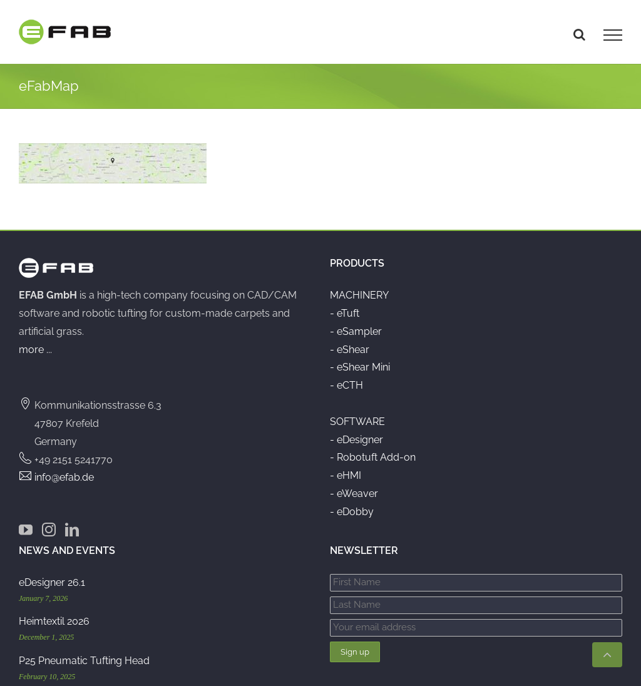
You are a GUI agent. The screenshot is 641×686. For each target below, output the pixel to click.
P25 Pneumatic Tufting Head (84, 652)
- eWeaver (354, 485)
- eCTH (346, 376)
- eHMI (345, 467)
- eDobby (352, 503)
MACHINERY (359, 286)
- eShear (349, 340)
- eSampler (356, 323)
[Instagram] (49, 521)
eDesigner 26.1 (52, 574)
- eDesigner (356, 430)
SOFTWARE (357, 413)
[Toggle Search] (579, 34)
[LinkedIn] (72, 521)
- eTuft (344, 304)
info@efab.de (64, 468)
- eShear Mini (360, 358)
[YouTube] (26, 521)
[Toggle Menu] (613, 35)
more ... (35, 340)
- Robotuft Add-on (373, 448)
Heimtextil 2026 (54, 612)
